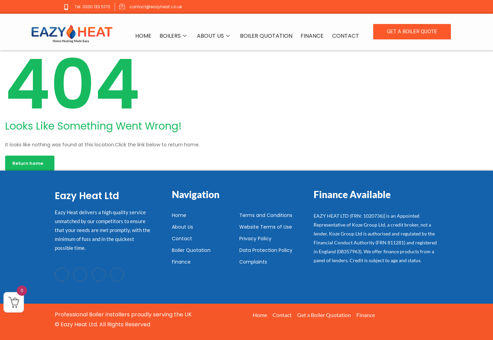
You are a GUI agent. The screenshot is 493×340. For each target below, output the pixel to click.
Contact (345, 36)
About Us (213, 36)
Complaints (253, 261)
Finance (312, 36)
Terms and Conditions (265, 215)
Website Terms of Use (265, 226)
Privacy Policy (255, 238)
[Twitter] (80, 274)
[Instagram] (117, 274)
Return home (27, 163)
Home (144, 36)
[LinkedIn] (98, 274)
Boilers (173, 36)
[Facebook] (61, 274)
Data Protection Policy (265, 250)
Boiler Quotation (266, 36)
